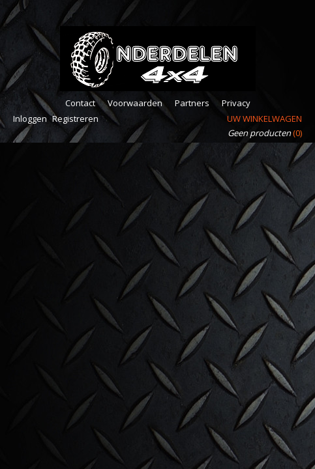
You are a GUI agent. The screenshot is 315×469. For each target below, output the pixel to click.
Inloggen (30, 118)
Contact (80, 103)
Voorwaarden (135, 103)
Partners (192, 103)
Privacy (236, 103)
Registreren (75, 118)
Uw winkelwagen (264, 118)
